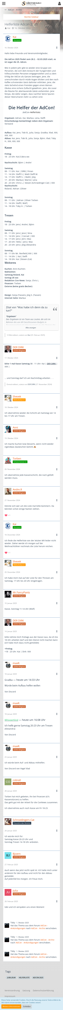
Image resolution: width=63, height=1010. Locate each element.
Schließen (27, 1006)
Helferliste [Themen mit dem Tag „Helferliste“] (24, 977)
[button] (3, 3)
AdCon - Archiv (38, 928)
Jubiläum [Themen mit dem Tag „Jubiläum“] (11, 977)
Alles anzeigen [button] (31, 327)
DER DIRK (31, 384)
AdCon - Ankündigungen (27, 942)
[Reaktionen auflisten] (8, 515)
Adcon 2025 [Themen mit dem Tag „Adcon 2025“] (38, 977)
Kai (8, 28)
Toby (13, 922)
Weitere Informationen (11, 1006)
